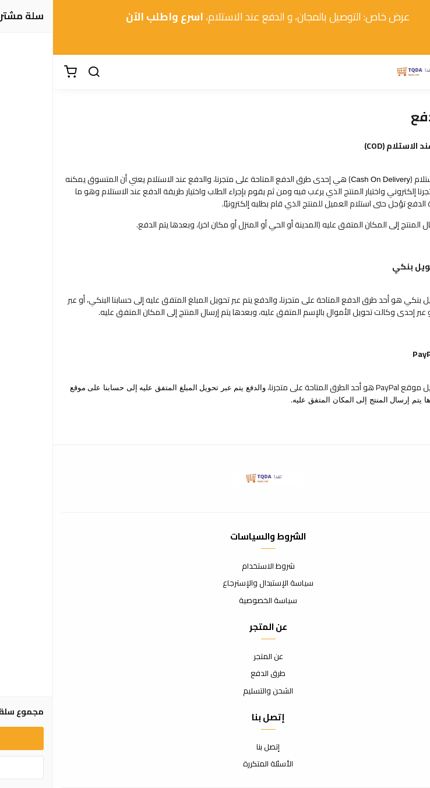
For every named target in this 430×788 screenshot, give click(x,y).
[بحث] (41, 72)
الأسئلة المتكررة (215, 764)
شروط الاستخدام (215, 566)
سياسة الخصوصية (215, 601)
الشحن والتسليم (215, 691)
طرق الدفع (215, 674)
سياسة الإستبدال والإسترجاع (215, 583)
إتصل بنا (215, 747)
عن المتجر (215, 657)
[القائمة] (412, 72)
